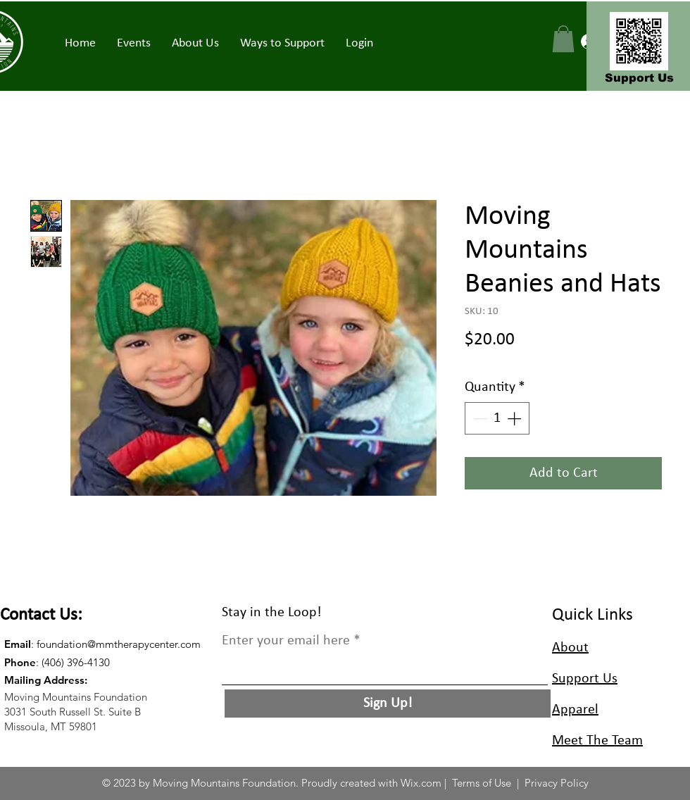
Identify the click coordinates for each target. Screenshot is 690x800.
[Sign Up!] (388, 703)
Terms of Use (481, 782)
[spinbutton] (497, 418)
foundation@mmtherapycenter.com (119, 644)
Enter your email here (286, 641)
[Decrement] (479, 418)
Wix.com (421, 782)
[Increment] (515, 418)
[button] (133, 43)
